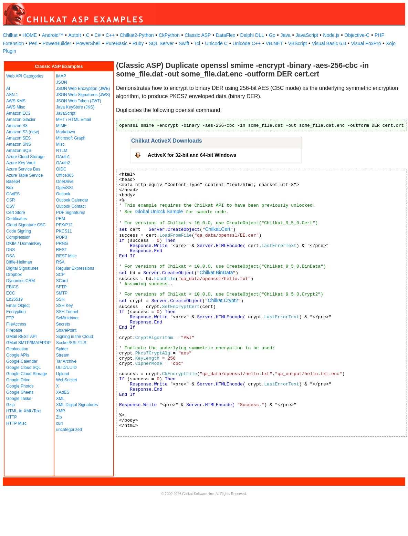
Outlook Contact (71, 206)
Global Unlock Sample (159, 211)
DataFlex (225, 35)
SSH (60, 299)
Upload (62, 373)
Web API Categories (24, 76)
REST (61, 249)
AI (8, 88)
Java (285, 35)
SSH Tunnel (67, 311)
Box (9, 187)
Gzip (10, 404)
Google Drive (18, 380)
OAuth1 (63, 156)
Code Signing (18, 231)
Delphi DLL (252, 35)
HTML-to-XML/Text (23, 411)
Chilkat (10, 35)
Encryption (16, 311)
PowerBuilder (56, 43)
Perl (33, 43)
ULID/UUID (66, 367)
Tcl (197, 43)
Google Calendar (22, 361)
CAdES (13, 194)
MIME (61, 125)
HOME (29, 35)
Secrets (63, 324)
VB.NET (274, 43)
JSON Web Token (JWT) (78, 101)
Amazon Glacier (20, 119)
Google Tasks (18, 398)
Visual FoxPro (366, 43)
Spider (62, 349)
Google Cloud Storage (26, 373)
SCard (62, 280)
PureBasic (116, 43)
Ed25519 (14, 299)
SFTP (61, 287)
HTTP (11, 417)
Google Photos (19, 386)
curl (59, 423)
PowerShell (88, 43)
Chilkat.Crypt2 (223, 300)
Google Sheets (19, 392)
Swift (184, 43)
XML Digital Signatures (77, 404)
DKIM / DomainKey (23, 243)
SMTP (61, 293)
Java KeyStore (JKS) (75, 107)
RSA (60, 262)
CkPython (169, 35)
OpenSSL (65, 187)
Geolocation (17, 349)
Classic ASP (198, 35)
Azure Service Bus (23, 169)
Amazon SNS (18, 144)
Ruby (138, 43)
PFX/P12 (64, 225)
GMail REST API (21, 336)
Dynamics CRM (20, 280)
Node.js (331, 35)
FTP (10, 318)
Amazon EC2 (18, 113)
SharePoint (66, 330)
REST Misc (66, 256)
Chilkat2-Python (137, 35)
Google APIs (17, 355)
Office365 (65, 175)
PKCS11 (64, 231)
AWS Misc (15, 107)
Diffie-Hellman (19, 262)
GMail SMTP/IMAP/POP (28, 342)
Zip (59, 417)
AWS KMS (15, 101)
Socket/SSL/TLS (71, 342)
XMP (60, 411)
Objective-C (356, 35)
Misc (60, 144)
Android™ (52, 35)
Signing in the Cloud (74, 336)
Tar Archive (66, 361)
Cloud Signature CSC (26, 225)
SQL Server (161, 43)
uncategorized (69, 429)
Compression (18, 237)
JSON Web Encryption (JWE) (83, 88)
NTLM (61, 150)
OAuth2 (63, 163)
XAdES (63, 392)
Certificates (16, 218)
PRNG (62, 243)
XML (60, 398)
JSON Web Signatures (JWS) (83, 94)
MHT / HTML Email (73, 119)
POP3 (61, 237)
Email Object (18, 305)
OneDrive (65, 181)
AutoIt (75, 35)
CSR (10, 200)
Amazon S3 (17, 125)
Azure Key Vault (20, 163)
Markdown (65, 132)
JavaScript (307, 35)
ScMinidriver (67, 318)
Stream (63, 355)
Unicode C (216, 43)
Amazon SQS (18, 150)
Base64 (13, 181)
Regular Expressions (75, 268)
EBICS (12, 287)
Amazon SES (18, 138)
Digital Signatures (22, 268)
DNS (10, 249)
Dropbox (14, 274)
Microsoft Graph (70, 138)
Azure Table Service (24, 175)
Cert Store (15, 212)
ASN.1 (12, 94)
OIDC (61, 169)
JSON (61, 82)
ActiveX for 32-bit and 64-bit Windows (192, 155)
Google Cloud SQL (23, 367)
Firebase (14, 330)
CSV (10, 206)
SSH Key (64, 305)
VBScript (297, 43)
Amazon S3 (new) (22, 132)
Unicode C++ (246, 43)
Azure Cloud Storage (25, 156)
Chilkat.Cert (217, 229)
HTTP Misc (16, 423)
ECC (10, 293)
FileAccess (16, 324)
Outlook (63, 194)
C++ (110, 35)
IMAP (61, 76)
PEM (60, 218)
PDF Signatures (70, 212)
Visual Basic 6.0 (329, 43)
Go (272, 35)
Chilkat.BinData (216, 272)
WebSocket (66, 380)
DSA (10, 256)
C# (97, 35)
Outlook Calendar (72, 200)
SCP (60, 274)
